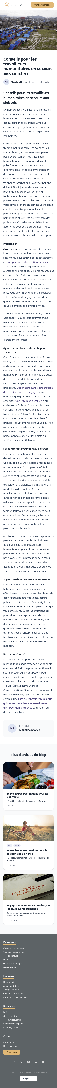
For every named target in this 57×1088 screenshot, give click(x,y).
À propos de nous (11, 989)
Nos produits (9, 982)
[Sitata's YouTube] (43, 1062)
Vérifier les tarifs (42, 5)
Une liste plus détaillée (28, 401)
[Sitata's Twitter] (21, 1062)
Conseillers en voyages (13, 948)
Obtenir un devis (10, 1016)
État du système (10, 1027)
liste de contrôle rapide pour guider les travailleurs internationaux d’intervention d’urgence (27, 703)
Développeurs (9, 967)
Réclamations (9, 1042)
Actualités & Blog (11, 986)
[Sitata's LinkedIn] (36, 1062)
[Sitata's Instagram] (28, 1062)
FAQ (5, 1012)
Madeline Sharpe (29, 729)
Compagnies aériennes (13, 952)
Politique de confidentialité (15, 997)
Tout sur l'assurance (12, 1020)
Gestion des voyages (12, 963)
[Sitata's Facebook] (14, 1062)
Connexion (12, 1052)
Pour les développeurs (13, 1023)
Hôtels (6, 959)
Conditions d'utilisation (13, 993)
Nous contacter (10, 1046)
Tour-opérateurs (10, 956)
